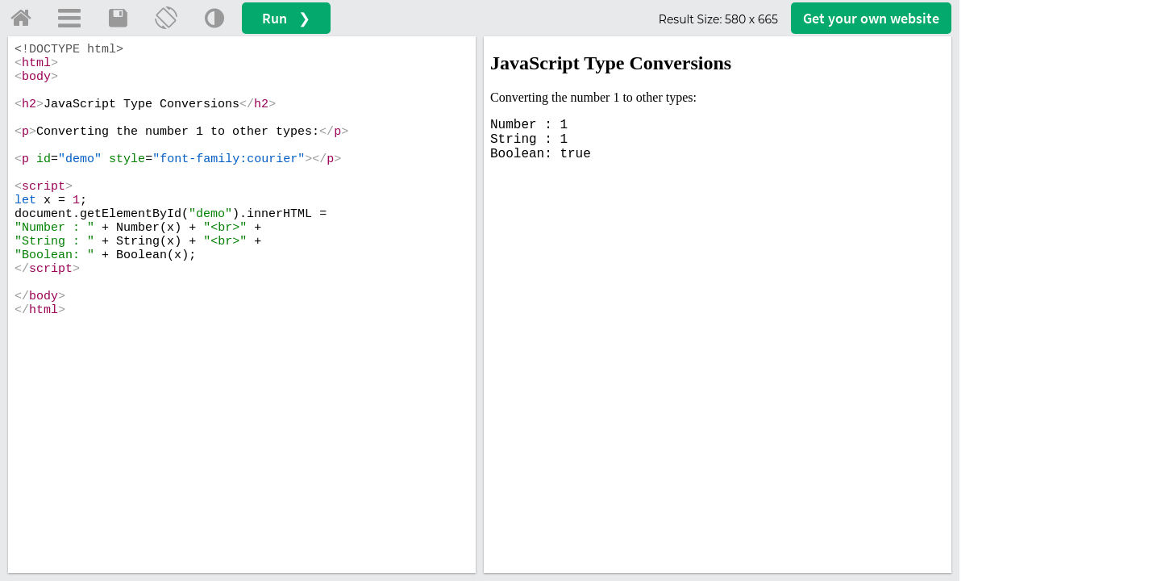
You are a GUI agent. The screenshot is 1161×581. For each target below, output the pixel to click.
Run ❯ (286, 18)
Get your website (871, 18)
